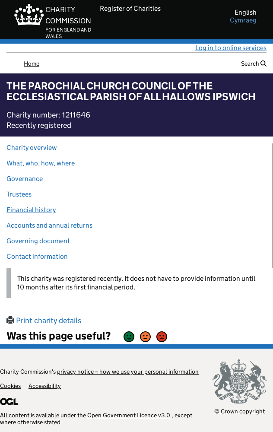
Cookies (10, 386)
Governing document (38, 241)
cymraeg (243, 20)
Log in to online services (231, 48)
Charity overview (31, 147)
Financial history (31, 210)
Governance (24, 179)
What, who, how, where (40, 163)
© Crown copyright (239, 411)
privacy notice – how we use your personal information (128, 371)
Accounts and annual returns (49, 225)
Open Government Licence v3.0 (128, 415)
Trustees (19, 194)
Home (31, 63)
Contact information (37, 256)
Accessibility (45, 386)
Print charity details (43, 320)
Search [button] (254, 63)
